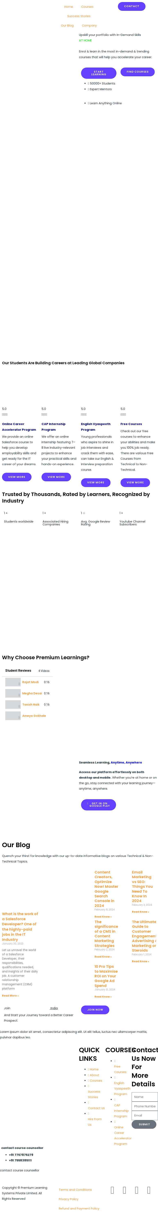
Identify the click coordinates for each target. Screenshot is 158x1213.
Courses (87, 7)
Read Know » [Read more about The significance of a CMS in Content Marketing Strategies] (103, 956)
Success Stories (78, 16)
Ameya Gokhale (34, 716)
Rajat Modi (30, 682)
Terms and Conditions (75, 1190)
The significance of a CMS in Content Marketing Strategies (106, 933)
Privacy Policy (68, 1199)
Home (68, 7)
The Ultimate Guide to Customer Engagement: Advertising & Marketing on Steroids (145, 936)
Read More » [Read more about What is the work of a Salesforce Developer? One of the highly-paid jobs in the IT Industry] (10, 995)
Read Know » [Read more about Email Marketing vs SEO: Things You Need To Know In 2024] (140, 911)
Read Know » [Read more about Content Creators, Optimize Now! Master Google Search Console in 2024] (103, 916)
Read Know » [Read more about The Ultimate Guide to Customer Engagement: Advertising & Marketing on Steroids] (140, 961)
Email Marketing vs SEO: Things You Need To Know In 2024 (142, 886)
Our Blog (67, 25)
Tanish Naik (31, 704)
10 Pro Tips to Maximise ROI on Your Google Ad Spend (106, 976)
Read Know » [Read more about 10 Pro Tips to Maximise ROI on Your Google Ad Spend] (103, 996)
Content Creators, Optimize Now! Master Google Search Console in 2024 (106, 889)
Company (89, 25)
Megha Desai (32, 693)
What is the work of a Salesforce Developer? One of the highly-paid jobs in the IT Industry (20, 926)
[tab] (27, 682)
